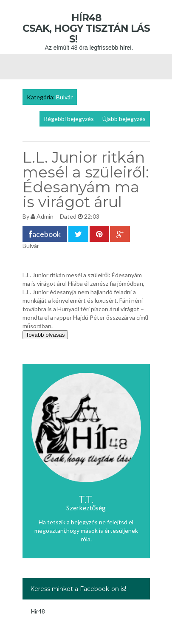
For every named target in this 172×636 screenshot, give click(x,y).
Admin (45, 216)
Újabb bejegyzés (124, 118)
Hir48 (38, 611)
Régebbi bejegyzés (69, 118)
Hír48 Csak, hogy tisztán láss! (86, 28)
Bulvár (64, 97)
